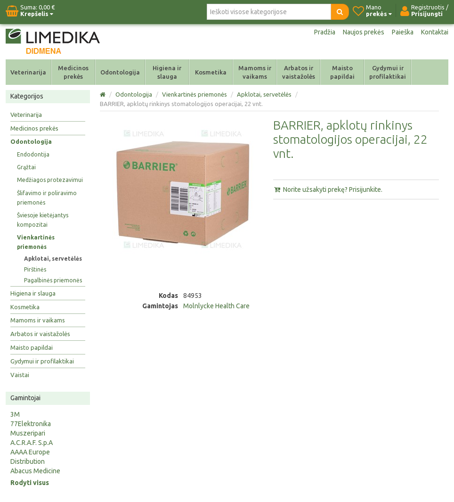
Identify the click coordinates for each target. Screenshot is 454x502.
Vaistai (19, 374)
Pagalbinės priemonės (53, 280)
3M (15, 414)
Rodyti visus (29, 482)
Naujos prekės (363, 32)
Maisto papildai (342, 72)
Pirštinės (35, 269)
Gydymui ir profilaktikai (387, 72)
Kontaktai (434, 32)
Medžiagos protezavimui (50, 180)
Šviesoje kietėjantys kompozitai (42, 220)
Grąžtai (26, 167)
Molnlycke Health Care (216, 306)
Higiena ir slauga (167, 72)
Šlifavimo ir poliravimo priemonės (47, 198)
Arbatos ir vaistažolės (298, 72)
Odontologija (120, 72)
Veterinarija (28, 72)
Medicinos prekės (73, 72)
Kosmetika (211, 72)
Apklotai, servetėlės (53, 258)
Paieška (402, 32)
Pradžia (324, 32)
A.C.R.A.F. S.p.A (31, 442)
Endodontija (33, 154)
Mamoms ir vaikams (254, 72)
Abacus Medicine (35, 471)
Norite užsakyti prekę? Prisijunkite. (327, 189)
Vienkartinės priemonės (36, 242)
